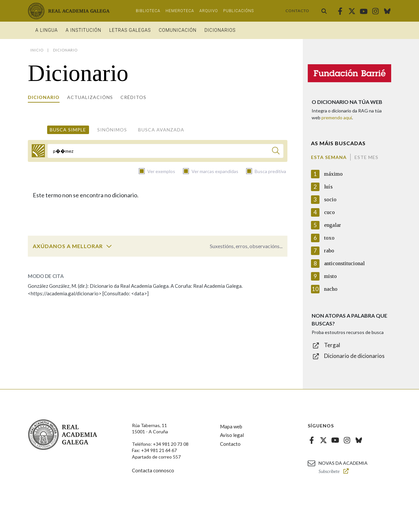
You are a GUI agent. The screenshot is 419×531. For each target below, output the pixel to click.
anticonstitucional (344, 263)
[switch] (109, 246)
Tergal (332, 345)
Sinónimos (112, 129)
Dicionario (44, 97)
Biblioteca (148, 11)
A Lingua (46, 30)
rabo (329, 250)
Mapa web (231, 426)
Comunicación (178, 30)
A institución (83, 30)
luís (328, 187)
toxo (329, 238)
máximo (333, 174)
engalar (332, 225)
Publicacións (238, 11)
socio (330, 199)
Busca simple (68, 129)
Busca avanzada (161, 129)
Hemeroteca (180, 11)
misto (330, 276)
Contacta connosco (153, 470)
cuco (329, 212)
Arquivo (208, 11)
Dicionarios (219, 30)
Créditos (133, 97)
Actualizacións (90, 97)
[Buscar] (276, 151)
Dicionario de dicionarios (354, 355)
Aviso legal (232, 435)
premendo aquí (336, 117)
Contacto (297, 10)
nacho (330, 289)
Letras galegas (130, 30)
